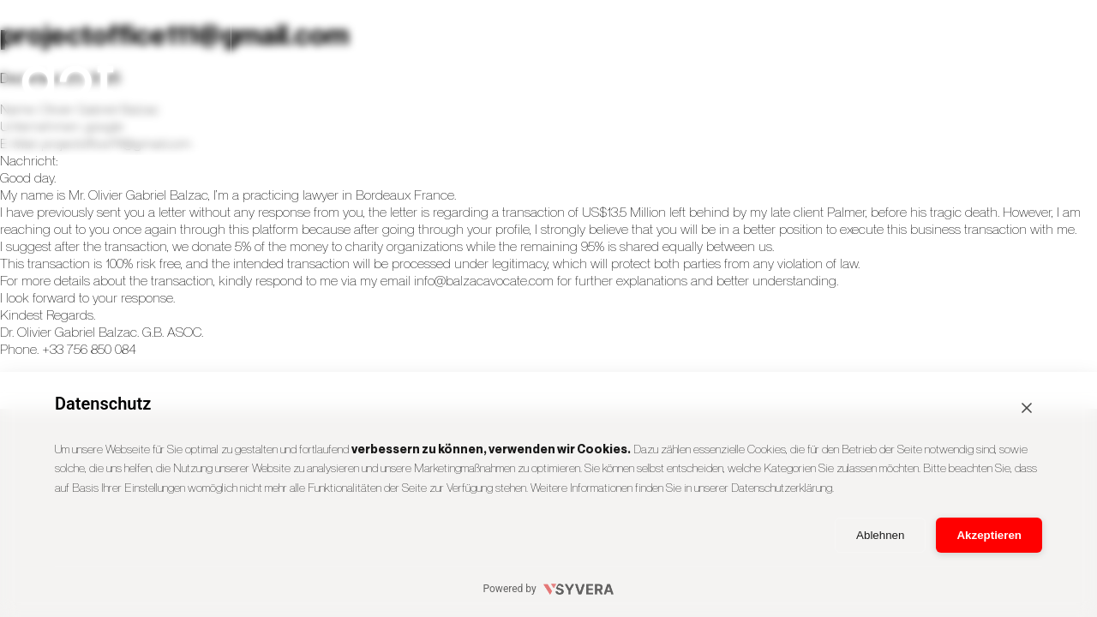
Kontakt (1020, 76)
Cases (402, 76)
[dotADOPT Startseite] (128, 77)
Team (866, 76)
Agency (712, 76)
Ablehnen (880, 535)
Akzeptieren (989, 535)
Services (557, 76)
